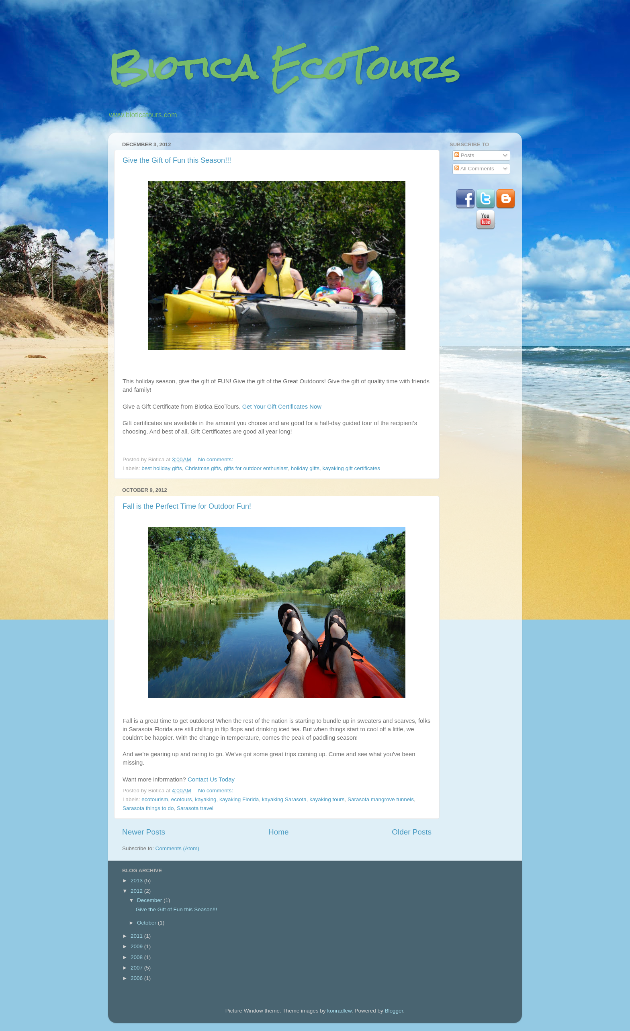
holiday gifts (305, 468)
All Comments (474, 169)
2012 (137, 891)
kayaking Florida (239, 799)
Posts (464, 155)
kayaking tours (326, 799)
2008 (137, 957)
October (147, 923)
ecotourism (154, 799)
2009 (137, 946)
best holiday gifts (161, 468)
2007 (137, 968)
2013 (137, 881)
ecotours (181, 799)
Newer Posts (143, 832)
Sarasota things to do (148, 808)
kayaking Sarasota (284, 799)
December (150, 900)
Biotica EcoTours (284, 67)
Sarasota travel (195, 808)
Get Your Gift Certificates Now (281, 406)
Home (278, 832)
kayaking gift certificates (351, 468)
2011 (137, 936)
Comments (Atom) (177, 848)
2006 (137, 978)
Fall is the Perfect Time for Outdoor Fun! (187, 506)
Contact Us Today (211, 779)
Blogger (394, 1011)
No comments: (216, 459)
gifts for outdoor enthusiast (256, 468)
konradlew (339, 1011)
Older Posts (412, 832)
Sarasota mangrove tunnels (381, 799)
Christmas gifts (203, 468)
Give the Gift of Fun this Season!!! (177, 160)
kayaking (205, 799)
